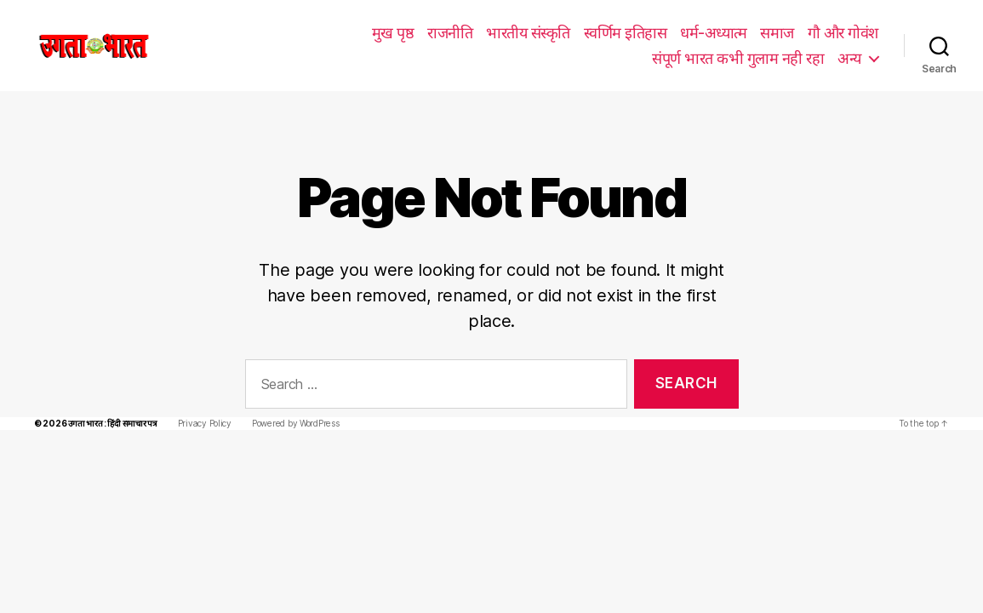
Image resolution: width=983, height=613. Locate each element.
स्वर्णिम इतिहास (441, 32)
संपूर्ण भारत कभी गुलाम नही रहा (792, 32)
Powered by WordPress (288, 398)
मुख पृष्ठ (209, 32)
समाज (591, 32)
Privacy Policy (200, 398)
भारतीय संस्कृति (344, 32)
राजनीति (266, 32)
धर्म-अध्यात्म (528, 32)
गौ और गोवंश (657, 32)
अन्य (849, 57)
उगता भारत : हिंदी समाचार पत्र (108, 398)
